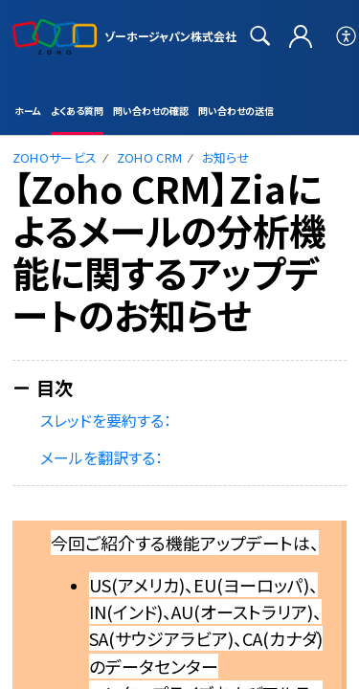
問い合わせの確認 (151, 110)
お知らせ (226, 157)
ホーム (27, 110)
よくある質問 (77, 110)
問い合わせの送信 (236, 110)
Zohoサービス (55, 157)
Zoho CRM (150, 157)
